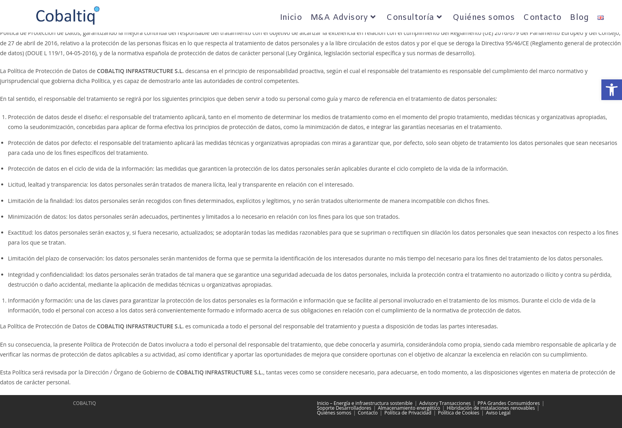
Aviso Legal (498, 412)
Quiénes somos (334, 412)
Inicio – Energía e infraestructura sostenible (365, 403)
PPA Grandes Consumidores (509, 403)
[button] (611, 89)
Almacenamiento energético (409, 408)
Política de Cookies (458, 412)
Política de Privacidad (407, 412)
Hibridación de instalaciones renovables (491, 408)
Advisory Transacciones (445, 403)
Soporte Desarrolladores (344, 408)
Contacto (368, 412)
